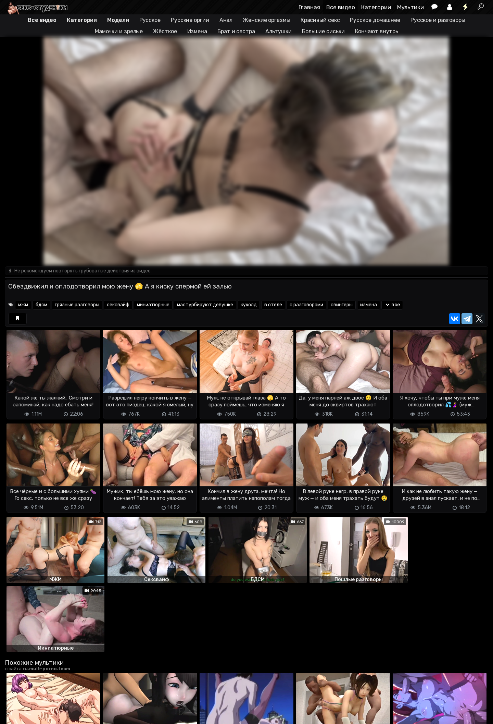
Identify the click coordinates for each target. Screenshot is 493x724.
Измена (197, 31)
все (392, 305)
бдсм (41, 305)
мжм (23, 305)
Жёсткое (165, 31)
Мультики (410, 7)
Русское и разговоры (437, 20)
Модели (118, 20)
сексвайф (118, 305)
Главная (309, 7)
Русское (150, 20)
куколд (249, 305)
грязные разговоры (77, 305)
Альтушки (278, 31)
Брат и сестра (236, 31)
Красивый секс (320, 20)
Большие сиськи (323, 31)
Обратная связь (76, 714)
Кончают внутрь (377, 31)
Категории (376, 7)
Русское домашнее (375, 20)
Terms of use (40, 714)
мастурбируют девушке (205, 305)
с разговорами (306, 305)
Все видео (340, 7)
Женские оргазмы (266, 20)
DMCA (15, 714)
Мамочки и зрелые (119, 31)
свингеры (342, 305)
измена (368, 305)
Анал (226, 20)
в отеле (273, 305)
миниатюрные (153, 305)
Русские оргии (190, 20)
